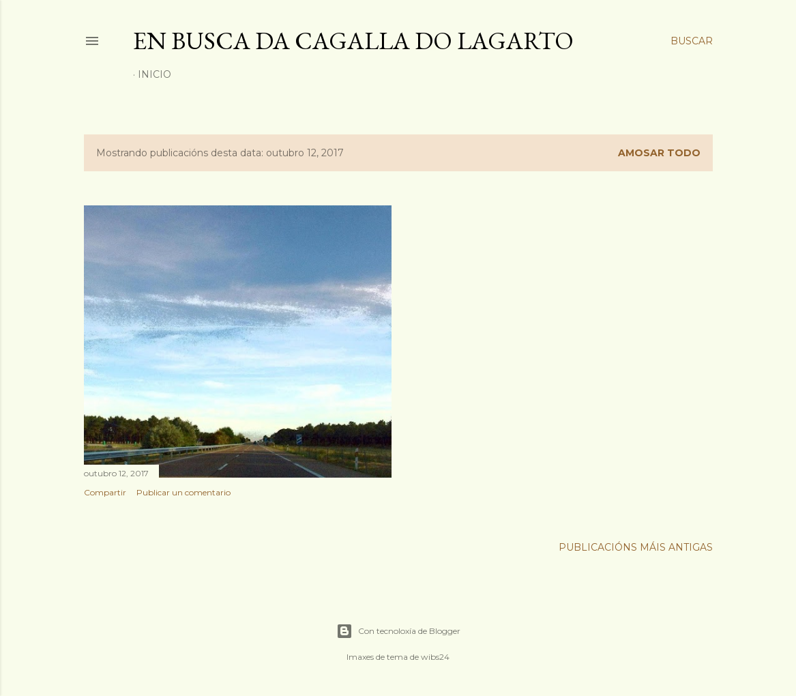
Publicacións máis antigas (636, 547)
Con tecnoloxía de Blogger (398, 631)
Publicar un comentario (183, 492)
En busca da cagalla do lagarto (353, 41)
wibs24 (435, 657)
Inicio (154, 74)
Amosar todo (659, 153)
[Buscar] (691, 41)
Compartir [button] (105, 492)
